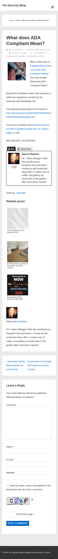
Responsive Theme (42, 552)
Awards (22, 56)
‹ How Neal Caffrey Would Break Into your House (15, 365)
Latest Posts (25, 149)
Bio (12, 149)
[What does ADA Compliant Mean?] (44, 50)
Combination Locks (35, 56)
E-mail (9, 460)
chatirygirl (21, 193)
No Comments (39, 53)
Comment (11, 405)
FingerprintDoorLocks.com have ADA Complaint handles (40, 70)
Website (10, 472)
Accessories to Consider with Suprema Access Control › (40, 365)
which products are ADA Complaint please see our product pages (27, 129)
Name (9, 447)
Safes (24, 53)
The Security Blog (14, 5)
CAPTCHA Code (24, 514)
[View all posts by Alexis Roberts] (15, 50)
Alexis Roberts (20, 321)
